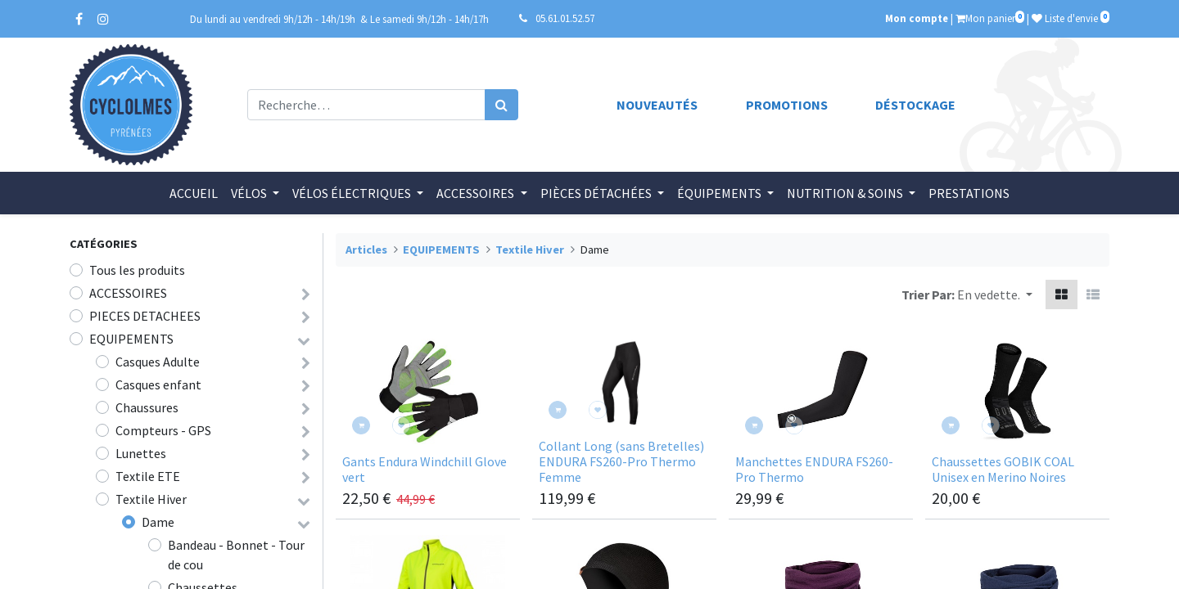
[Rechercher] (501, 104)
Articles (366, 249)
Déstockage (915, 105)
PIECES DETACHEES (145, 316)
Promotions (787, 105)
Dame (158, 522)
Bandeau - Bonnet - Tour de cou (236, 555)
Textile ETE (147, 476)
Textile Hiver (151, 499)
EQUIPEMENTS (131, 338)
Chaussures (146, 407)
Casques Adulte (157, 361)
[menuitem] (193, 193)
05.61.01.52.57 (564, 18)
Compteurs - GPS (163, 430)
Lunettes (140, 453)
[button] (994, 294)
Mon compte (916, 18)
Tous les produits (137, 270)
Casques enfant (158, 384)
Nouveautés (657, 105)
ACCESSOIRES (128, 293)
